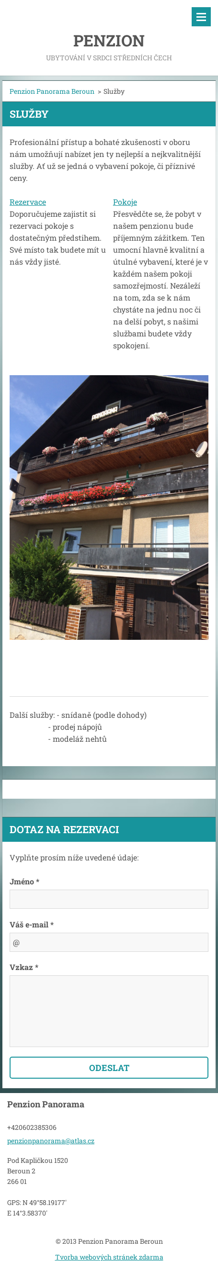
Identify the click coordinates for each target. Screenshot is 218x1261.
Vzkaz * (24, 967)
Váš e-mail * (32, 924)
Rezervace (28, 202)
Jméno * (24, 881)
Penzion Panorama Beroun (52, 91)
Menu (201, 16)
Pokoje (125, 202)
